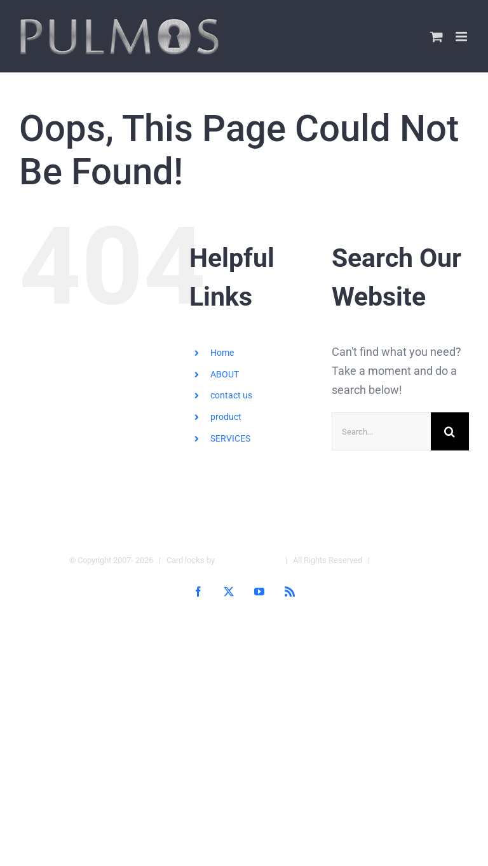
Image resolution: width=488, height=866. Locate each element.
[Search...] (381, 431)
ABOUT (224, 374)
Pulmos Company (248, 560)
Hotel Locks (397, 560)
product (225, 417)
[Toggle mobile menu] (462, 36)
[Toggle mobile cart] (436, 36)
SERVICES (230, 438)
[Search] (450, 431)
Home (222, 353)
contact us (231, 395)
